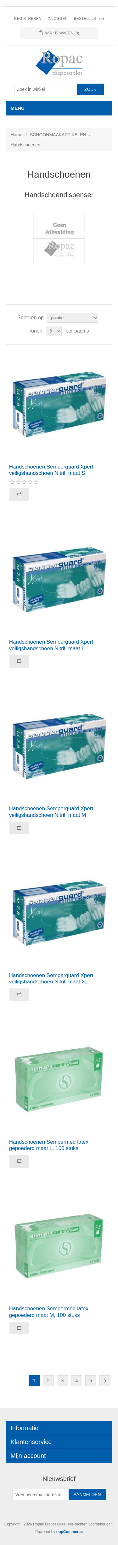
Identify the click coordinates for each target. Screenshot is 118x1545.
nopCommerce (69, 1532)
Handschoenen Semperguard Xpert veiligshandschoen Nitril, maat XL (51, 978)
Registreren (28, 18)
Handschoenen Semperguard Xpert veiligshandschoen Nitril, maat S (51, 470)
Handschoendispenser (59, 195)
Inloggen (57, 18)
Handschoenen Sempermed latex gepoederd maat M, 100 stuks (48, 1312)
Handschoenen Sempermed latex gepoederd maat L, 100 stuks (48, 1145)
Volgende (104, 1380)
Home (16, 134)
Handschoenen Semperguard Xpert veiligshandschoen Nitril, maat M (51, 811)
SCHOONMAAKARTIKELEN (58, 134)
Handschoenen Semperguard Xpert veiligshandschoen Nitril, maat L (51, 645)
